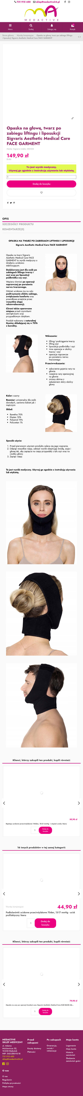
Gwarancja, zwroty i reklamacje (52, 1048)
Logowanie (71, 1045)
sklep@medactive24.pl (47, 1)
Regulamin (7, 1080)
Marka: (10, 149)
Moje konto (71, 1049)
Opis (5, 219)
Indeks (23, 149)
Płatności (31, 1052)
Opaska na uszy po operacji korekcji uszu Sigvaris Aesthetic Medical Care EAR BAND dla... (40, 1005)
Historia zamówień (70, 1053)
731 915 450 (23, 1)
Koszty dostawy (34, 1048)
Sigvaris (16, 148)
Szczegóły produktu (18, 224)
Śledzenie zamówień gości (73, 1059)
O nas (5, 1076)
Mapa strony (7, 1086)
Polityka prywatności (11, 1083)
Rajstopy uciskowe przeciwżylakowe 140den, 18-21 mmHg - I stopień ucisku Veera (36, 823)
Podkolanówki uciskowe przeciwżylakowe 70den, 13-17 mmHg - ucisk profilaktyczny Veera (40, 914)
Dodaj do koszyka (41, 183)
